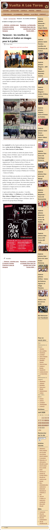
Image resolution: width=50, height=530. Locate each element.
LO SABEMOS (18, 14)
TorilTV (42, 400)
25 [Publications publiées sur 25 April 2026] (47, 425)
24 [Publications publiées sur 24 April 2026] (45, 425)
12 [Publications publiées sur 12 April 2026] (48, 420)
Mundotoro (42, 381)
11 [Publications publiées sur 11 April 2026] (47, 420)
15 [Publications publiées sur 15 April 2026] (42, 423)
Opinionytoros (43, 391)
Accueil (5, 18)
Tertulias (42, 349)
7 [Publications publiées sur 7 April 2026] (40, 420)
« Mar (39, 430)
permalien (8, 258)
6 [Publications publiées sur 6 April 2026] (38, 420)
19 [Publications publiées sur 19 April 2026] (48, 423)
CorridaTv (42, 402)
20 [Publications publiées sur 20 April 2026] (39, 425)
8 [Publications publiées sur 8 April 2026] (42, 420)
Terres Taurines (43, 356)
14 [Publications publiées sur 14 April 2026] (40, 423)
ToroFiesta (42, 352)
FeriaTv (42, 398)
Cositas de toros (44, 371)
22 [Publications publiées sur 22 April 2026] (42, 425)
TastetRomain (43, 404)
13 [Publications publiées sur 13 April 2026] (39, 423)
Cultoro (41, 393)
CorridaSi (42, 354)
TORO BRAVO (7, 14)
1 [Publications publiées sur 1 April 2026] (42, 418)
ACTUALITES (15, 10)
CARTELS (24, 10)
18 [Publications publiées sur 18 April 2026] (47, 423)
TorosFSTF (42, 370)
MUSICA (26, 14)
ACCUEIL (6, 10)
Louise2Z (42, 406)
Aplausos (42, 383)
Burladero (42, 385)
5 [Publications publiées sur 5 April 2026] (48, 418)
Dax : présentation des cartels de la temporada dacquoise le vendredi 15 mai (44, 488)
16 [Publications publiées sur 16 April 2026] (44, 423)
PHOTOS (31, 10)
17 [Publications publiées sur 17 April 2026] (45, 423)
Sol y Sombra (43, 350)
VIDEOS (38, 10)
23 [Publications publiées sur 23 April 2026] (44, 425)
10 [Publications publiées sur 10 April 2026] (45, 420)
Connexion (42, 512)
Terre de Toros (43, 364)
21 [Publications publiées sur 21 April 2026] (40, 425)
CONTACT (43, 14)
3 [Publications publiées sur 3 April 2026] (45, 418)
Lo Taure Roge (43, 373)
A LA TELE (34, 14)
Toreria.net (42, 358)
